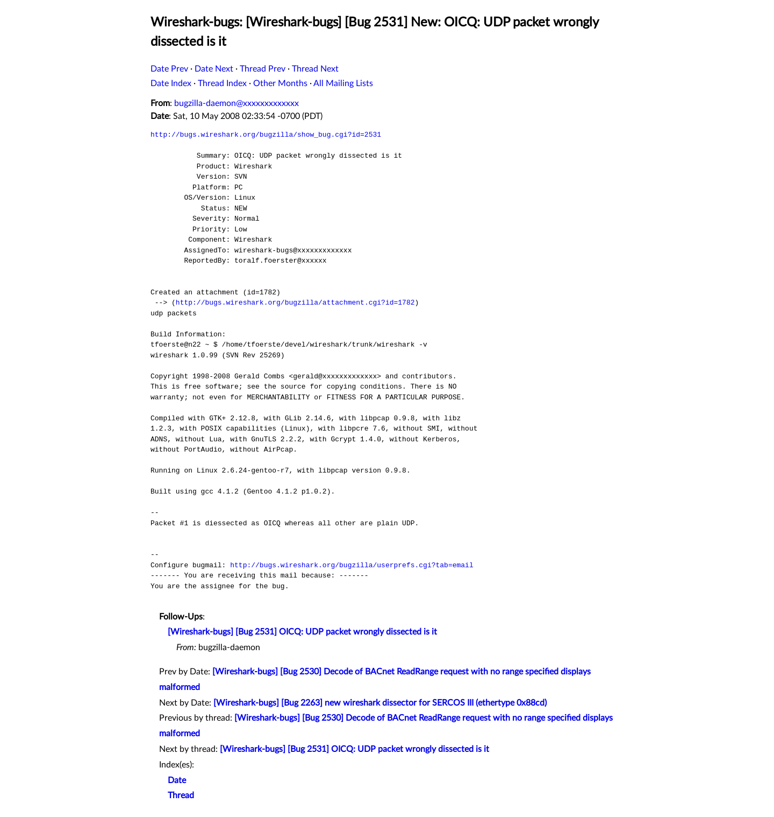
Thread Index (222, 83)
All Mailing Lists (343, 83)
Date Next (214, 69)
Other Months (280, 83)
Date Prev (169, 69)
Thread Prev (262, 69)
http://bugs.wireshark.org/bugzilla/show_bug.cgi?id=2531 (265, 134)
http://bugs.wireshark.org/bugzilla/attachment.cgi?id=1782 (295, 302)
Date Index (170, 83)
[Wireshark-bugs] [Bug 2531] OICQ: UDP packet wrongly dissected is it (302, 632)
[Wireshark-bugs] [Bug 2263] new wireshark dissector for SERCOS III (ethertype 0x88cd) (380, 703)
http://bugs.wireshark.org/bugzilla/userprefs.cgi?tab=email (351, 565)
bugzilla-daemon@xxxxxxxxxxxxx (236, 103)
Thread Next (315, 69)
